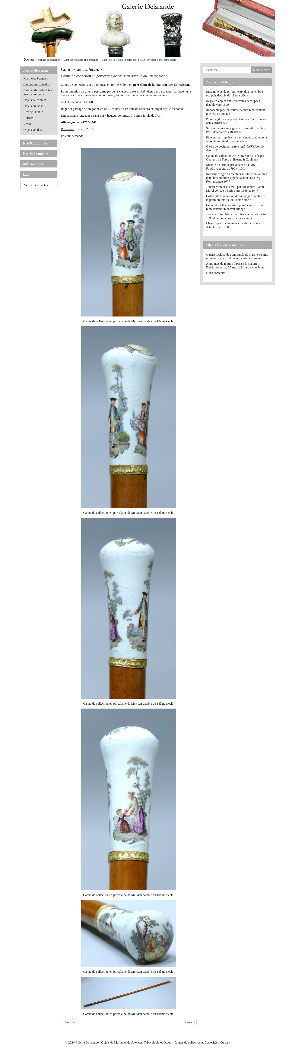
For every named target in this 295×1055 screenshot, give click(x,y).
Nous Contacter (36, 185)
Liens (27, 174)
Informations (33, 163)
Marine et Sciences (35, 78)
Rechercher (261, 69)
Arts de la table (33, 112)
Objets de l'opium (34, 100)
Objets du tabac (33, 106)
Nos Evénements (35, 153)
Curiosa (28, 118)
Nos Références (35, 143)
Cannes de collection (36, 84)
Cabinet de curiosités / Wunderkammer (37, 92)
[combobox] (227, 70)
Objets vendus (32, 129)
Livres (27, 123)
